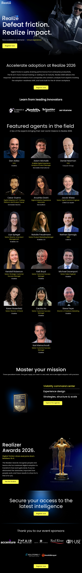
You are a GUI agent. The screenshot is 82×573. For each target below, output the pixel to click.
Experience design (54, 391)
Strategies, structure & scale (60, 396)
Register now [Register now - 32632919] (10, 46)
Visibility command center (59, 386)
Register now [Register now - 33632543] (41, 513)
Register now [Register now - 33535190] (41, 87)
